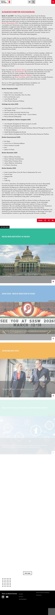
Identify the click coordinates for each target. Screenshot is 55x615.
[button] (45, 220)
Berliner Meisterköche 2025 (10, 23)
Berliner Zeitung (21, 70)
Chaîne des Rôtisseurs (26, 75)
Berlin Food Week (20, 77)
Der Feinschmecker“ (18, 72)
